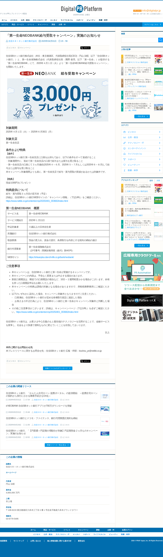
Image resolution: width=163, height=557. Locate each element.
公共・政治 (25, 20)
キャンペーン (43, 24)
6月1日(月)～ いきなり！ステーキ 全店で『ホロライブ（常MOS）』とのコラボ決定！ (138, 94)
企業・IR (62, 24)
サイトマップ (18, 541)
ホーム (4, 20)
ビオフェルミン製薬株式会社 (138, 239)
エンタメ (53, 20)
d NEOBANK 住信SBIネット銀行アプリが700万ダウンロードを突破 (39, 406)
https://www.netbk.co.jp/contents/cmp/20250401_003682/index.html (37, 201)
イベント (30, 24)
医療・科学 (103, 20)
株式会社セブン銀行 (135, 215)
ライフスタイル (67, 20)
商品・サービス (18, 24)
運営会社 (81, 541)
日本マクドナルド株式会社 (137, 62)
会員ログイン (127, 530)
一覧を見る (141, 116)
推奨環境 (3, 541)
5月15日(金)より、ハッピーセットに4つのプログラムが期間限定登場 (138, 57)
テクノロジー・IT (40, 20)
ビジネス (13, 20)
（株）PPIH (131, 74)
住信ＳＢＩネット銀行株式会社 (23, 41)
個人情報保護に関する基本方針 (59, 541)
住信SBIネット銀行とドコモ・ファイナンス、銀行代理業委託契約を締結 (42, 418)
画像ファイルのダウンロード (56, 368)
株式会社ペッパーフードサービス (140, 98)
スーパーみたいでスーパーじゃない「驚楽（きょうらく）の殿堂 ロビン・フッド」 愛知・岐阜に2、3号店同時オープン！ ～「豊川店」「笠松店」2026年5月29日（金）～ (138, 72)
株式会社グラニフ (134, 227)
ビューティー (134, 165)
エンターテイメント (137, 148)
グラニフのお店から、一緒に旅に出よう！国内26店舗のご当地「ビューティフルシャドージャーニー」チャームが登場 (138, 224)
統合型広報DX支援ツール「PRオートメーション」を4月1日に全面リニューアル (138, 82)
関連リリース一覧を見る (56, 445)
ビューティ (91, 20)
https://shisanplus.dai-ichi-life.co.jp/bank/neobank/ (51, 257)
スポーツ (79, 20)
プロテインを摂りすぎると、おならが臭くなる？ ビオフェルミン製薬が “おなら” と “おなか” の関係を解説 (138, 236)
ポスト (86, 48)
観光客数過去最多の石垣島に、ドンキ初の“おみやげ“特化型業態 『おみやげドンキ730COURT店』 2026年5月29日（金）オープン (138, 107)
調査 (53, 24)
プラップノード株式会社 (136, 86)
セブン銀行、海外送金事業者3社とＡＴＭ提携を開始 (138, 210)
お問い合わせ (35, 541)
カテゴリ (4, 24)
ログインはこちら (151, 24)
